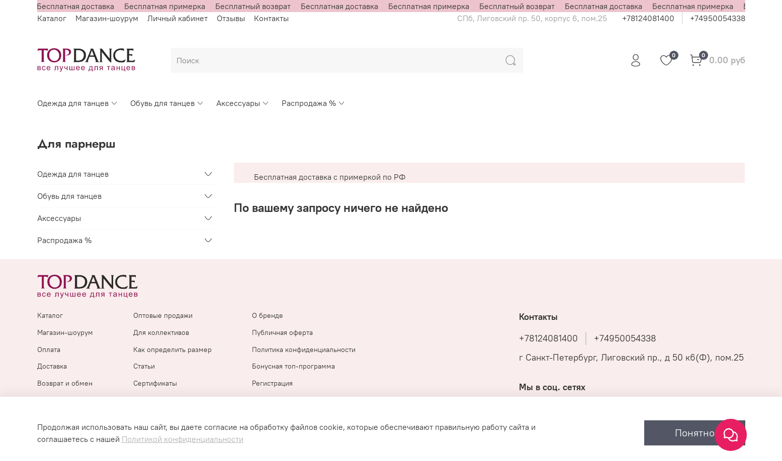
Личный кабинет (177, 18)
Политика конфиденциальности (304, 349)
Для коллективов (161, 332)
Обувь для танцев (167, 103)
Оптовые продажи (163, 315)
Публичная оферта (282, 332)
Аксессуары (243, 103)
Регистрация (272, 383)
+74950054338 (717, 18)
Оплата (48, 349)
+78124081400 (648, 18)
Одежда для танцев (77, 103)
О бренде (267, 315)
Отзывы (231, 18)
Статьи (144, 366)
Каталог (51, 18)
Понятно (695, 432)
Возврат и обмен (65, 383)
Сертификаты (155, 383)
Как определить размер (172, 349)
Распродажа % (313, 103)
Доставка (52, 366)
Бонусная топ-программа (293, 366)
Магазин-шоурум (106, 18)
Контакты (271, 18)
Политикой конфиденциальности (182, 439)
